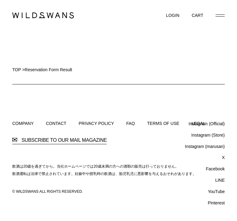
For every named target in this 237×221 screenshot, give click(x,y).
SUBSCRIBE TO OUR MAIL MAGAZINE (59, 140)
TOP (16, 69)
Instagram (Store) (208, 135)
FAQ (130, 123)
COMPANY (23, 123)
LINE (220, 180)
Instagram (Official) (207, 123)
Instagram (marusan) (205, 146)
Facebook (215, 168)
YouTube (216, 191)
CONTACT (56, 123)
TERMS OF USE (163, 123)
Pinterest (216, 202)
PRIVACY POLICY (96, 123)
